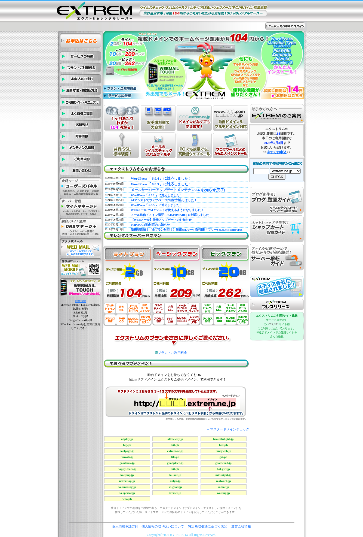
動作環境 (80, 301)
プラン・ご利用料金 (172, 353)
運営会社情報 (241, 526)
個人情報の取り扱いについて (162, 526)
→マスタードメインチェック (228, 429)
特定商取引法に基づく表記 (207, 526)
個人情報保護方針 (125, 526)
